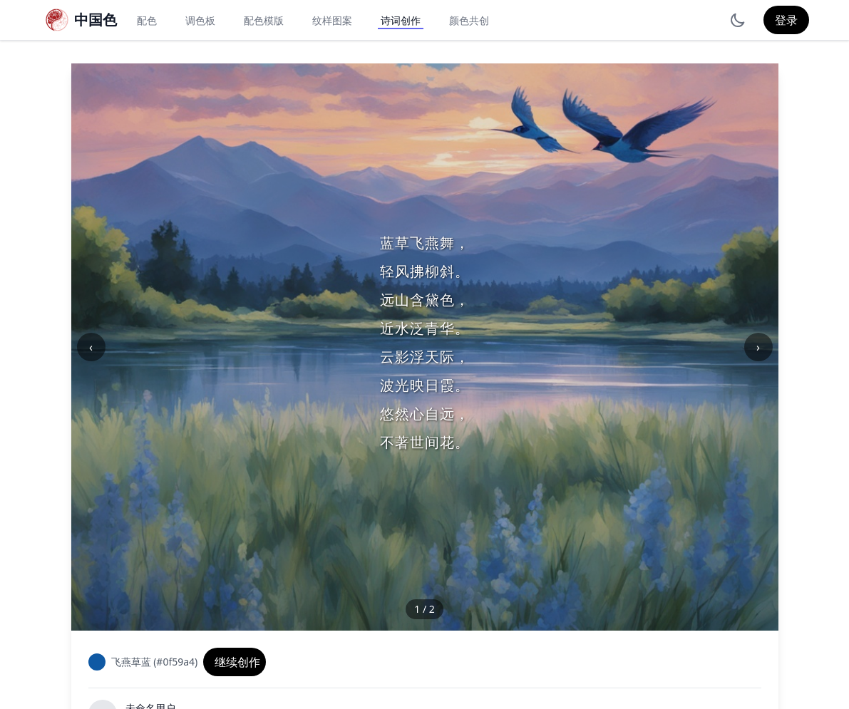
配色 (147, 20)
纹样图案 (332, 20)
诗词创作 (401, 20)
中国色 (95, 19)
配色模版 (264, 20)
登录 (786, 20)
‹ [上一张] (91, 347)
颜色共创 (469, 20)
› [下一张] (758, 347)
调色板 (200, 20)
